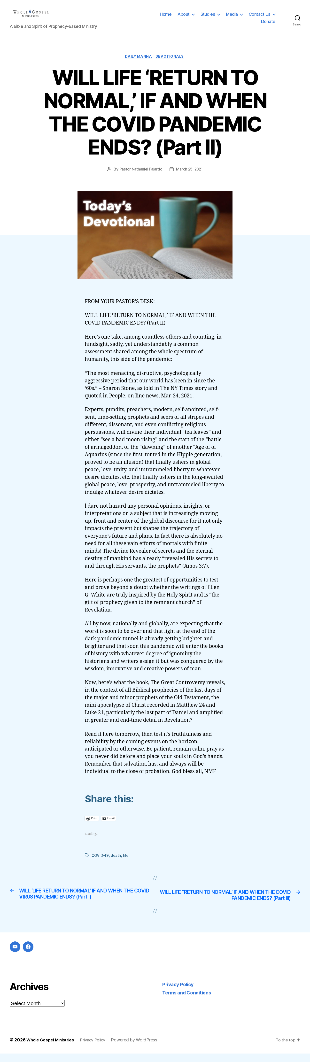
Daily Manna (138, 64)
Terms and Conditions (189, 1001)
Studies (208, 17)
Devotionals (171, 64)
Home (165, 17)
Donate (268, 25)
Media (232, 17)
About (184, 17)
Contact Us (260, 17)
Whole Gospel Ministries (51, 1048)
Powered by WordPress (139, 1048)
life (126, 863)
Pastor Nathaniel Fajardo (140, 177)
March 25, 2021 (189, 177)
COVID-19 (100, 863)
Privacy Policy (179, 993)
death (116, 863)
